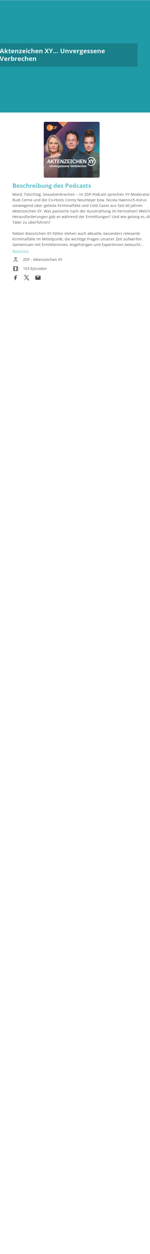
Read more (28, 251)
